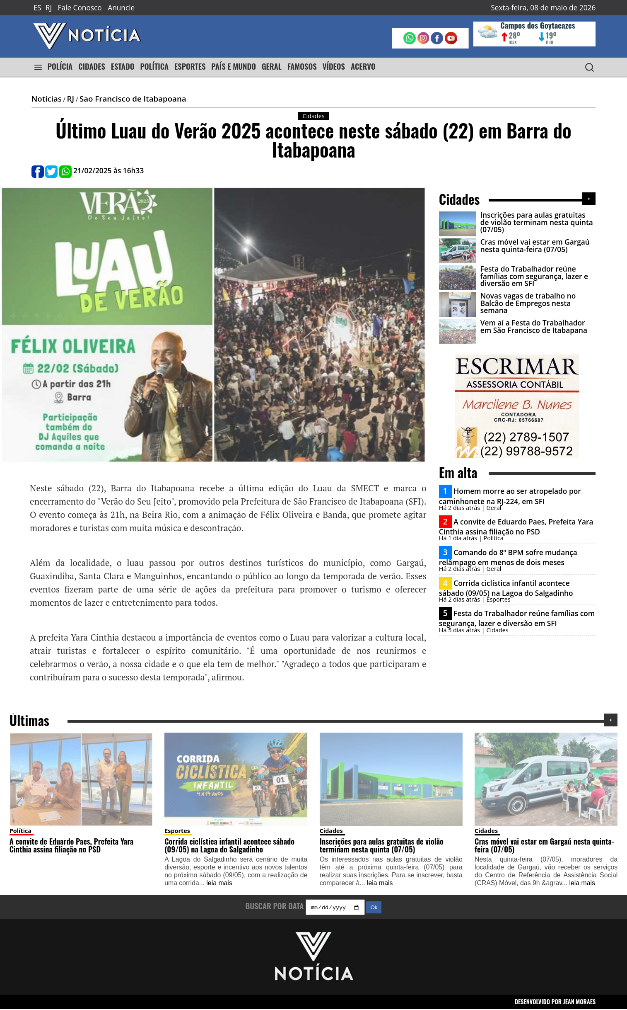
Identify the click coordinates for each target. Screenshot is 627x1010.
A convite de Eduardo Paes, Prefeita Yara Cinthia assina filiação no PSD (516, 527)
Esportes (177, 831)
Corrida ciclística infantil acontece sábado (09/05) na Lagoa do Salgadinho (506, 588)
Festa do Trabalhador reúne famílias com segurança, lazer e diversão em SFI (534, 276)
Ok (373, 909)
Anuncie (121, 7)
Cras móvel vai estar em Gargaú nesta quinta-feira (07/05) (535, 245)
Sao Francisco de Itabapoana (133, 98)
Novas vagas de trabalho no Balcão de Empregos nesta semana (528, 303)
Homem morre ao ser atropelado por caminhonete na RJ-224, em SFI (510, 496)
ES (37, 7)
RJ (49, 7)
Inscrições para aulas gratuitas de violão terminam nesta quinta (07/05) (536, 222)
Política (20, 831)
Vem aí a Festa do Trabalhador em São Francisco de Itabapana (533, 326)
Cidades (331, 831)
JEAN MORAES (579, 1002)
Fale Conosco (80, 7)
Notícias (46, 98)
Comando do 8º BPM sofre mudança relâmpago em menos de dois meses (508, 557)
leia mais (219, 882)
